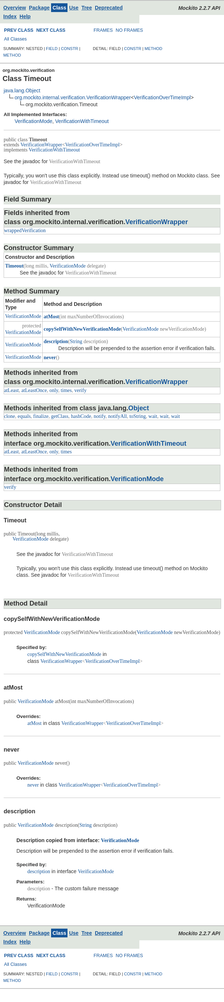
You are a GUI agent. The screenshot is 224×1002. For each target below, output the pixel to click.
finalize (41, 416)
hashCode (81, 416)
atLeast (11, 390)
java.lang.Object (22, 90)
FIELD (52, 48)
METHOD (12, 55)
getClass (59, 416)
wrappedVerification (25, 230)
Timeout (14, 266)
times (66, 390)
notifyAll (117, 416)
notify (100, 416)
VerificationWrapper (41, 144)
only (53, 390)
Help (25, 16)
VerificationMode (34, 121)
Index (10, 16)
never (50, 357)
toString (138, 416)
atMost (51, 316)
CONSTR (69, 48)
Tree (86, 8)
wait (152, 416)
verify (80, 390)
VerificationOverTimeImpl (162, 97)
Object (138, 408)
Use (73, 8)
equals (24, 416)
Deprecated (109, 8)
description (56, 341)
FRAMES (103, 30)
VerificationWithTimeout (82, 121)
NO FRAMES (129, 30)
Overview (14, 8)
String (76, 341)
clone (9, 416)
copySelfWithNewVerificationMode (82, 329)
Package (39, 8)
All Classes (15, 39)
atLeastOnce (34, 390)
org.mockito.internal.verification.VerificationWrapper (73, 97)
